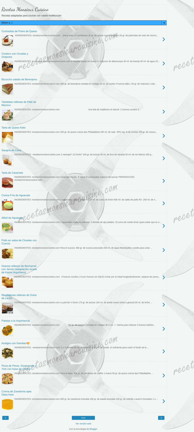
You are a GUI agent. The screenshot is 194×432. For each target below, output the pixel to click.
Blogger (93, 429)
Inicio (83, 418)
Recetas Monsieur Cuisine (25, 9)
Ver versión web (83, 423)
